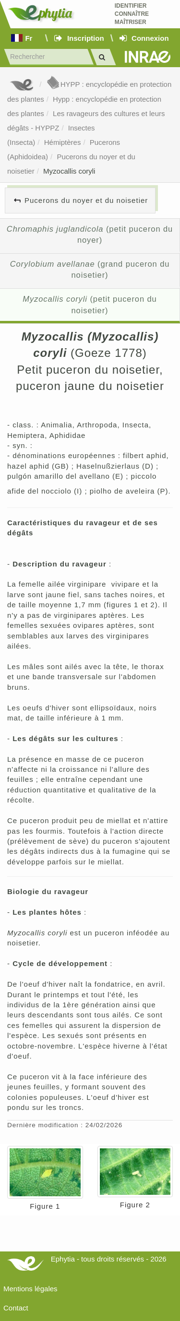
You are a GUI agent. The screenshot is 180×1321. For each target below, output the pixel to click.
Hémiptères (62, 142)
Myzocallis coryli (69, 171)
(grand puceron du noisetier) (90, 269)
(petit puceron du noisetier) (89, 305)
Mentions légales (30, 1289)
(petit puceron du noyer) (90, 234)
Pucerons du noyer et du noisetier (86, 200)
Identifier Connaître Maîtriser (132, 13)
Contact (15, 1308)
